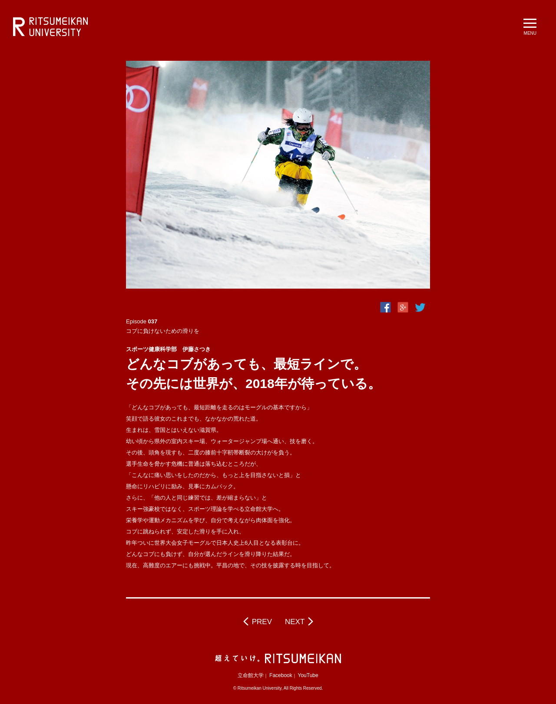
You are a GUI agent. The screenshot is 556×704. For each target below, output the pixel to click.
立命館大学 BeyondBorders (50, 26)
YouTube (308, 675)
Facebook (280, 675)
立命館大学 (251, 675)
